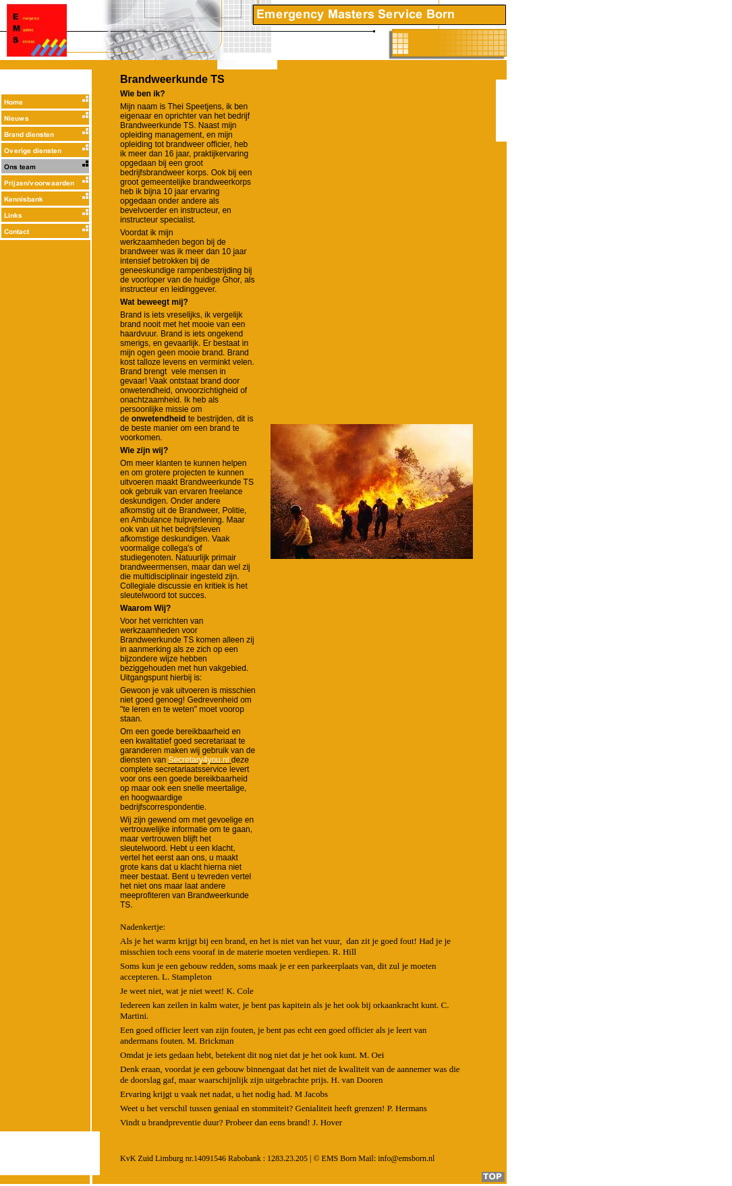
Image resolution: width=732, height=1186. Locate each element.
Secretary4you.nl (199, 760)
